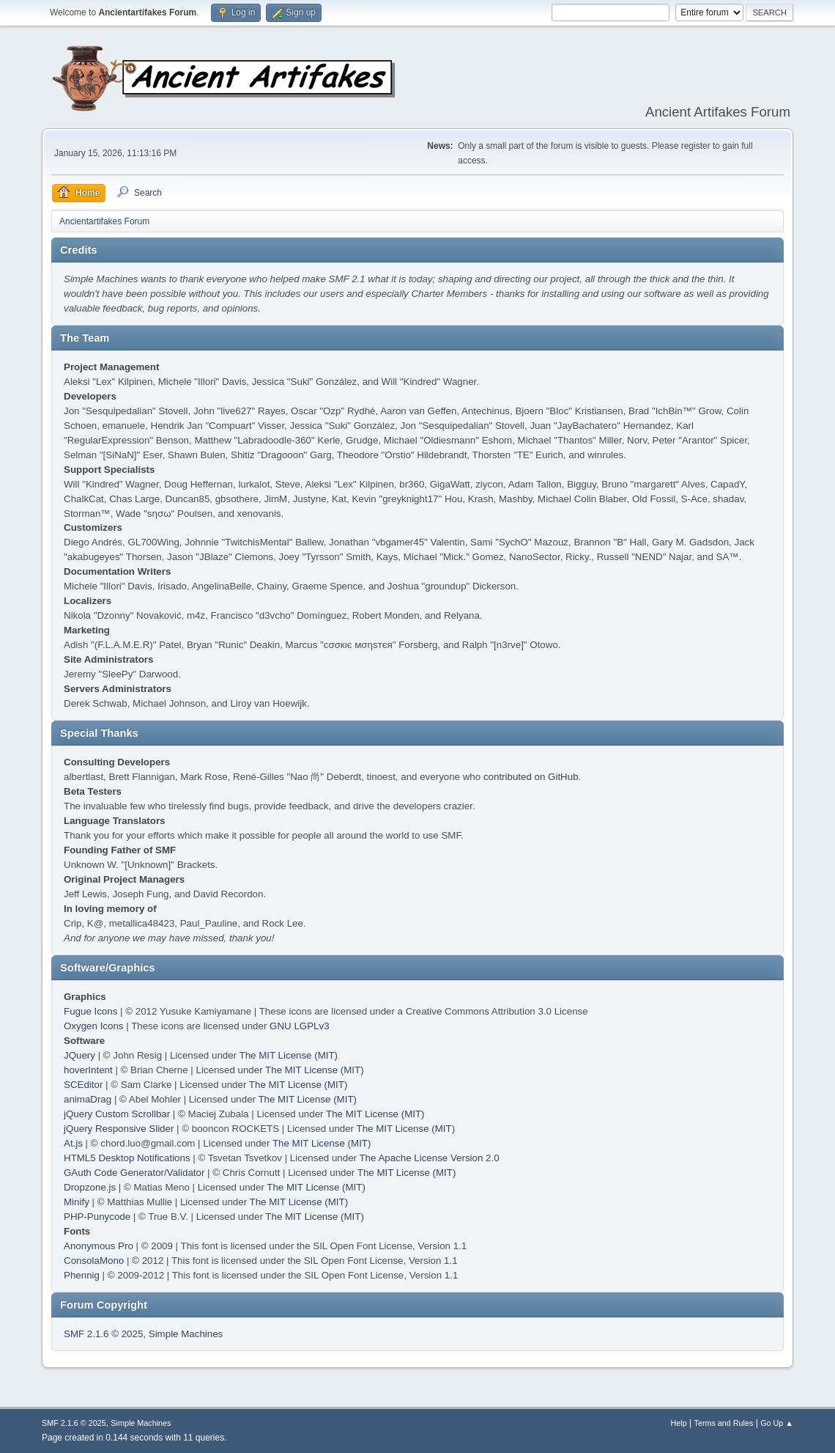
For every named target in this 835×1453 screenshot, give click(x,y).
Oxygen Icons (94, 1025)
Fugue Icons (90, 1011)
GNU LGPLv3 (299, 1025)
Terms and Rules (724, 1423)
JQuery (79, 1055)
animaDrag (87, 1099)
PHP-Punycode (97, 1216)
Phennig (82, 1275)
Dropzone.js (90, 1187)
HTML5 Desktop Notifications (127, 1157)
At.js (73, 1143)
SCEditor (83, 1084)
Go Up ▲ (776, 1423)
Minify (76, 1201)
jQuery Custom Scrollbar (117, 1113)
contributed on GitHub (531, 776)
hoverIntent (88, 1069)
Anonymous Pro (98, 1245)
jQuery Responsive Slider (119, 1128)
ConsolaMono (94, 1260)
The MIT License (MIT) (289, 1055)
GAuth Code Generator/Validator (134, 1172)
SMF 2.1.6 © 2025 (103, 1333)
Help (679, 1423)
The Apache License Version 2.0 (429, 1157)
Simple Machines (186, 1333)
